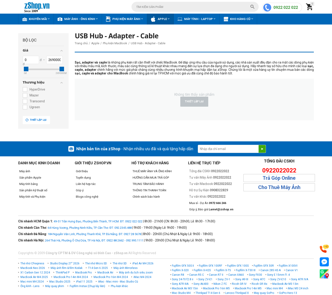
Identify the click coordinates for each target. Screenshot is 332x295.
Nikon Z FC (220, 283)
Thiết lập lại (36, 120)
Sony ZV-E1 (205, 279)
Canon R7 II (216, 274)
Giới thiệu (82, 171)
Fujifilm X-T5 (223, 270)
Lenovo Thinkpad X (237, 293)
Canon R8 (178, 274)
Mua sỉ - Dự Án (207, 203)
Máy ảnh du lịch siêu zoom (136, 272)
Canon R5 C (196, 274)
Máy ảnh (24, 171)
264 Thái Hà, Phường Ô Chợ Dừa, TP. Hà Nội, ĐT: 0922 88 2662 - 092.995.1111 (94, 240)
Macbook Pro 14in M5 (248, 288)
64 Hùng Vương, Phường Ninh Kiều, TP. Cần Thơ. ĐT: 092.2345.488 (90, 227)
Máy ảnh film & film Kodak (66, 268)
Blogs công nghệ (87, 196)
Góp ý (80, 190)
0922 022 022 (285, 7)
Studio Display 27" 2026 (64, 263)
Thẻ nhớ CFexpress (32, 263)
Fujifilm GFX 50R (264, 265)
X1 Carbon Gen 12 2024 (35, 272)
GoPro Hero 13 (288, 293)
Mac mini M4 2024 (32, 281)
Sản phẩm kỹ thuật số (33, 190)
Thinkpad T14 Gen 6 (208, 293)
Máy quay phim (54, 286)
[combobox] (195, 7)
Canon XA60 (236, 274)
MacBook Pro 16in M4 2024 (111, 277)
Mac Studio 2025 (59, 281)
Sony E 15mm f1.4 (278, 274)
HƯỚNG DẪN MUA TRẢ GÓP (151, 177)
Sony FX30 (255, 274)
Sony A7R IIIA (180, 283)
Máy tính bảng (28, 184)
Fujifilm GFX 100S (238, 265)
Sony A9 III (241, 279)
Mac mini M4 (275, 288)
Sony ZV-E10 (278, 279)
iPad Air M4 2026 (143, 263)
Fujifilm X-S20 (180, 270)
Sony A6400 (200, 283)
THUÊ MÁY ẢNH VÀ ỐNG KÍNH (152, 171)
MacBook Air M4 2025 (34, 277)
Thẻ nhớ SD (120, 263)
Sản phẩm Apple (30, 177)
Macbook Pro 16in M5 (216, 288)
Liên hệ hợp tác (86, 184)
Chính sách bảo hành (146, 196)
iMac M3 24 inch (298, 288)
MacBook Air (105, 272)
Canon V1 (292, 270)
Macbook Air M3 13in (285, 283)
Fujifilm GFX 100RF (210, 265)
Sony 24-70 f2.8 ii (182, 279)
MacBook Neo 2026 (32, 268)
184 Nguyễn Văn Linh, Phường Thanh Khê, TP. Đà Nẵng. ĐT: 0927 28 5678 (94, 234)
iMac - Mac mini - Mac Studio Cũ (118, 281)
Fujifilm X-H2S (202, 270)
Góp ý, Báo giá (211, 209)
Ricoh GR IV (239, 283)
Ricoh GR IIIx (259, 283)
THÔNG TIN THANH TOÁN (149, 190)
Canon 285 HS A (270, 270)
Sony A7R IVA (299, 279)
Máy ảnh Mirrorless (126, 268)
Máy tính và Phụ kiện (32, 196)
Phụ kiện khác (119, 286)
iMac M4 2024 (142, 277)
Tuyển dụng (83, 177)
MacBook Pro (83, 272)
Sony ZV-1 (224, 279)
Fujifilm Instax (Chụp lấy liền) (87, 286)
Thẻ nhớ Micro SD (96, 263)
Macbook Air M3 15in (185, 288)
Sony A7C (259, 279)
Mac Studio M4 (181, 293)
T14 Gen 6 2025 (98, 268)
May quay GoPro (264, 293)
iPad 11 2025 (84, 281)
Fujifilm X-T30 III (245, 270)
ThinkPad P (62, 272)
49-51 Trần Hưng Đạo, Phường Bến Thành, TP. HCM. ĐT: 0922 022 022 (98, 221)
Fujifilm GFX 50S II (183, 265)
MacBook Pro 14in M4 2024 (71, 277)
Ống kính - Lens (30, 286)
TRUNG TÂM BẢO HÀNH (148, 184)
